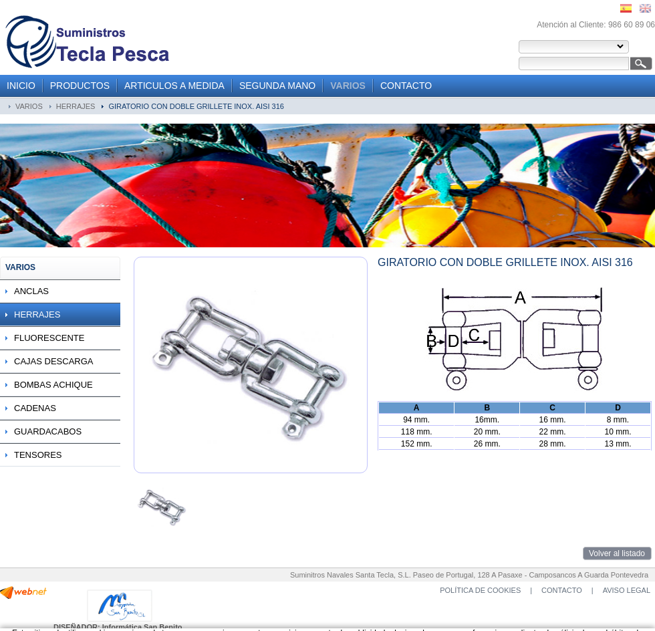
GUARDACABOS (48, 431)
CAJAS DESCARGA (53, 361)
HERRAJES (76, 106)
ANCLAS (31, 291)
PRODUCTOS (80, 85)
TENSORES (38, 455)
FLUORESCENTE (49, 338)
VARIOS (348, 85)
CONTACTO (406, 85)
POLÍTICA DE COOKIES (480, 590)
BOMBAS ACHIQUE (53, 385)
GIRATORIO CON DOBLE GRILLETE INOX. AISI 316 (195, 106)
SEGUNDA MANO (277, 85)
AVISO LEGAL (626, 590)
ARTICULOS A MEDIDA (174, 85)
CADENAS (35, 408)
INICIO (21, 85)
